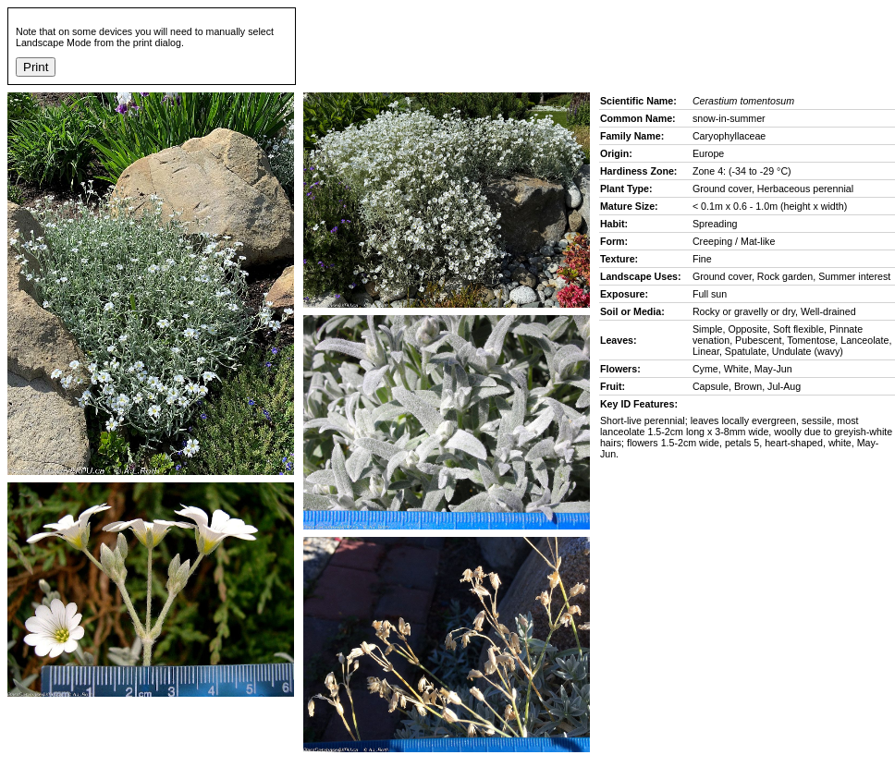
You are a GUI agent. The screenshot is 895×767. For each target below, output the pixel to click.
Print (35, 67)
